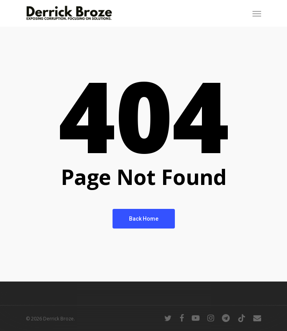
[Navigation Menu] (256, 13)
